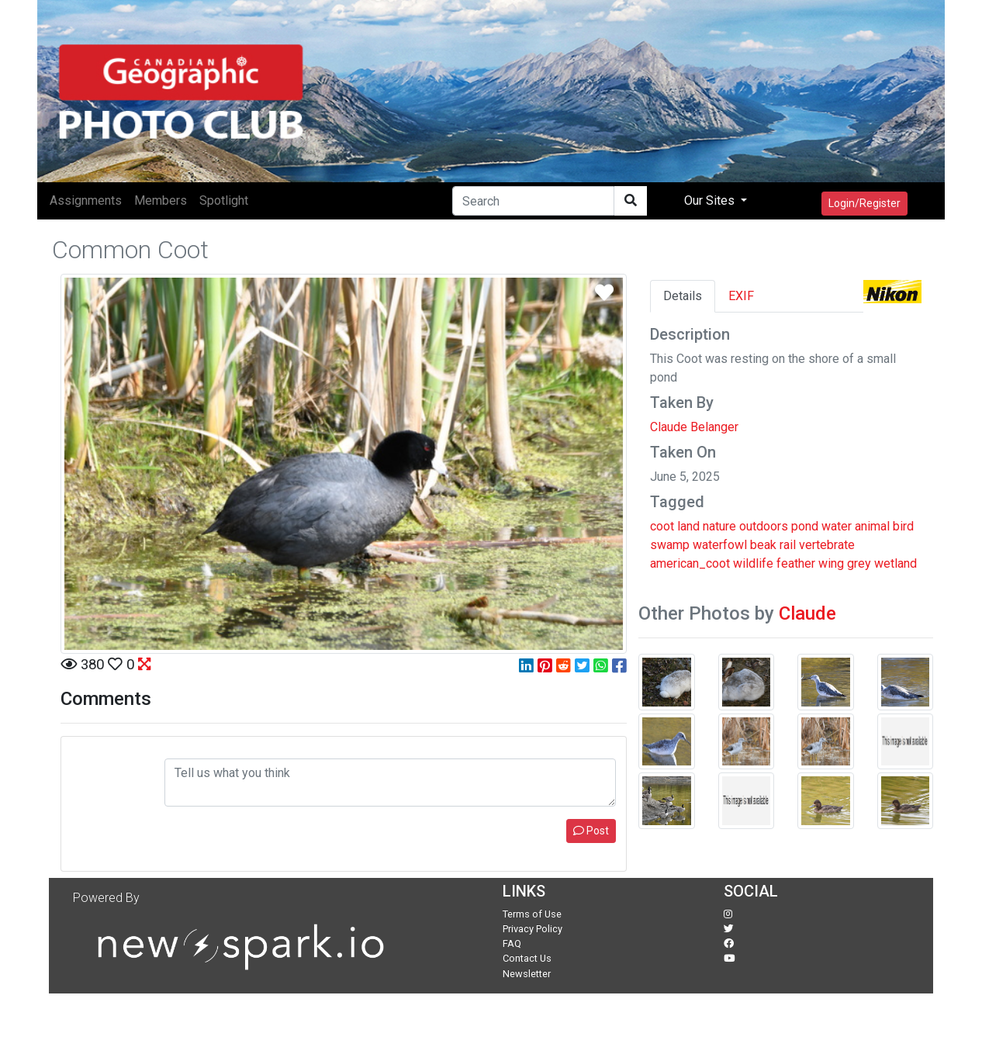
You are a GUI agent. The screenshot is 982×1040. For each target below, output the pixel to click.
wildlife (753, 563)
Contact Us (527, 958)
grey (859, 563)
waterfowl (720, 544)
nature (719, 526)
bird (903, 526)
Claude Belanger (694, 427)
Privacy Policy (532, 929)
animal (872, 526)
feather (795, 563)
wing (831, 563)
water (836, 526)
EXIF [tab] (741, 296)
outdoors (763, 526)
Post (591, 830)
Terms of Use (532, 914)
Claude (807, 613)
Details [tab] (682, 296)
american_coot (690, 563)
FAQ (512, 943)
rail (788, 544)
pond (804, 526)
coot (662, 526)
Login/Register (864, 203)
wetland (895, 563)
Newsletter (527, 974)
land (688, 526)
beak (763, 544)
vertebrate (827, 544)
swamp (670, 544)
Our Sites (711, 200)
